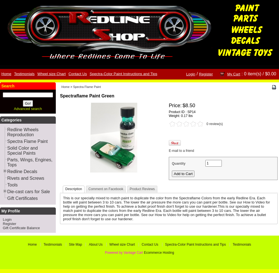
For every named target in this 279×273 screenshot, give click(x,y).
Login (190, 74)
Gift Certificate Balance (21, 228)
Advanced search (28, 109)
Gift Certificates (22, 198)
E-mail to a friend (181, 151)
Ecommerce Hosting (159, 253)
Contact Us (77, 74)
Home (6, 74)
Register (206, 74)
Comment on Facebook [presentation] (105, 189)
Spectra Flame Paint (87, 86)
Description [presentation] (73, 189)
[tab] (74, 189)
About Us (95, 244)
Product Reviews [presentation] (142, 189)
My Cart (233, 74)
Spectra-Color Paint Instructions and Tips (123, 74)
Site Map (75, 244)
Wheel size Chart (51, 74)
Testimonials (24, 74)
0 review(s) (214, 124)
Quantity (179, 164)
